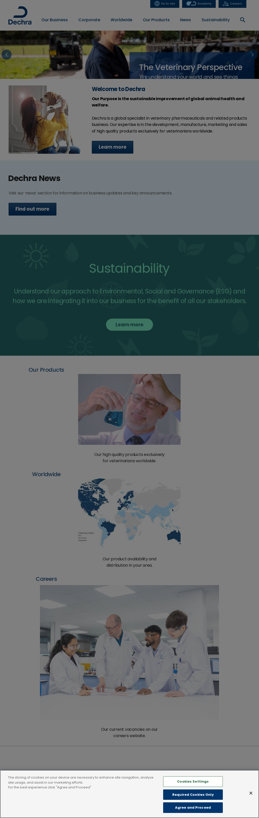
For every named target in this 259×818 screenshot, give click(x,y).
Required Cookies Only (193, 794)
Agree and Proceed (193, 807)
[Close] (250, 793)
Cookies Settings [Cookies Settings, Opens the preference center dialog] (193, 781)
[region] (129, 794)
